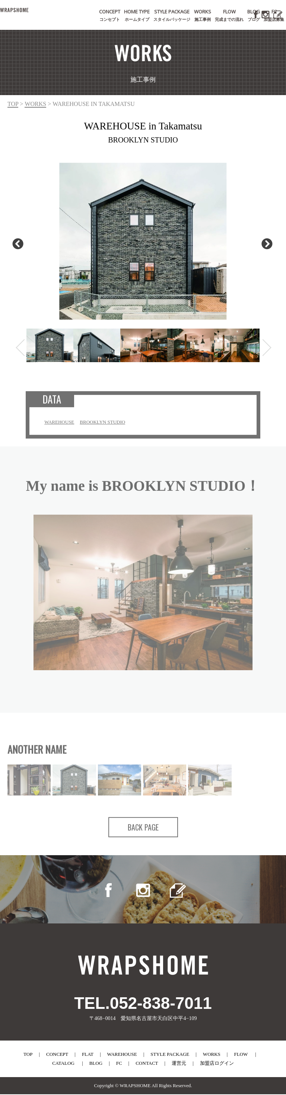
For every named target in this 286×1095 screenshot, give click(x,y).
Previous (16, 243)
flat (87, 1055)
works (35, 104)
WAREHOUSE (60, 426)
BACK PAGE (143, 831)
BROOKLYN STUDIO (103, 426)
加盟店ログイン (217, 1064)
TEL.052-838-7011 (143, 1004)
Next (265, 243)
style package (169, 1055)
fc (119, 1064)
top (12, 104)
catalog (63, 1064)
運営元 (179, 1064)
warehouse (122, 1055)
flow (241, 1055)
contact (147, 1064)
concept (57, 1055)
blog (95, 1064)
